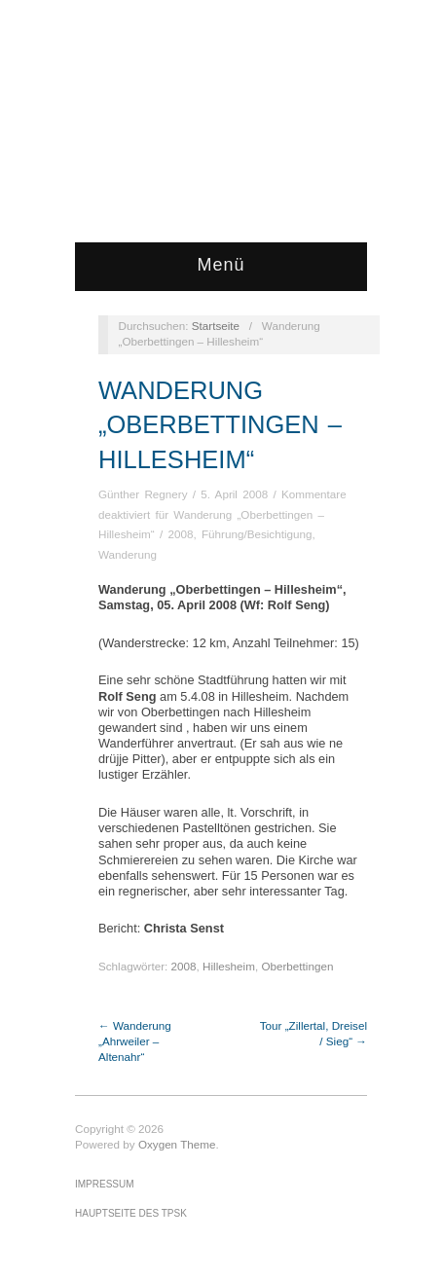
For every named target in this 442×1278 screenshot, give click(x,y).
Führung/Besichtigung (257, 534)
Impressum (104, 1184)
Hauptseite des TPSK (131, 1213)
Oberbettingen (297, 966)
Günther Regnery (143, 494)
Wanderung (127, 554)
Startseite (215, 325)
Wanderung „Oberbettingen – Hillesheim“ (220, 425)
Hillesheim (229, 966)
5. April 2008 (234, 494)
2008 (180, 534)
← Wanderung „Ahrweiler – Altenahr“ (134, 1041)
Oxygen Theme (177, 1144)
